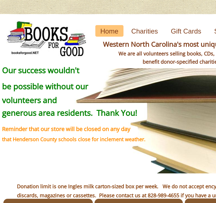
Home (109, 31)
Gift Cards (186, 31)
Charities (144, 31)
